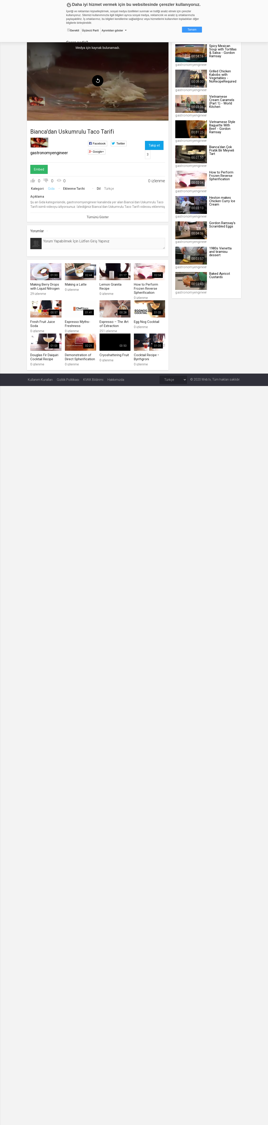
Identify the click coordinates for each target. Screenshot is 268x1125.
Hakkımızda (115, 379)
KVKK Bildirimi (93, 379)
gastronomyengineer (50, 152)
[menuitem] (38, 100)
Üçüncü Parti (90, 30)
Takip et (154, 145)
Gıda (52, 188)
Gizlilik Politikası (68, 379)
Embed (40, 169)
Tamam (191, 29)
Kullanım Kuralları (40, 379)
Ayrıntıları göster (112, 30)
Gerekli (73, 30)
